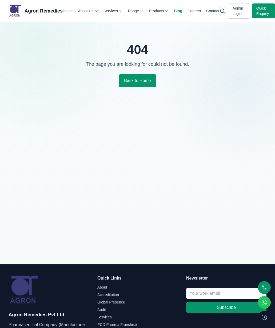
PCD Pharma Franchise (117, 324)
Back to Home (137, 80)
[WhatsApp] (264, 302)
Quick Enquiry (262, 11)
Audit (101, 310)
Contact (212, 11)
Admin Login (238, 11)
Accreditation (108, 295)
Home (68, 11)
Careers (194, 11)
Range (136, 11)
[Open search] (222, 11)
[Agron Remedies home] (36, 11)
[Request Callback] (264, 317)
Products (159, 11)
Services (113, 11)
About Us (88, 11)
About (102, 287)
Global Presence (111, 302)
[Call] (264, 287)
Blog (178, 11)
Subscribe (226, 307)
